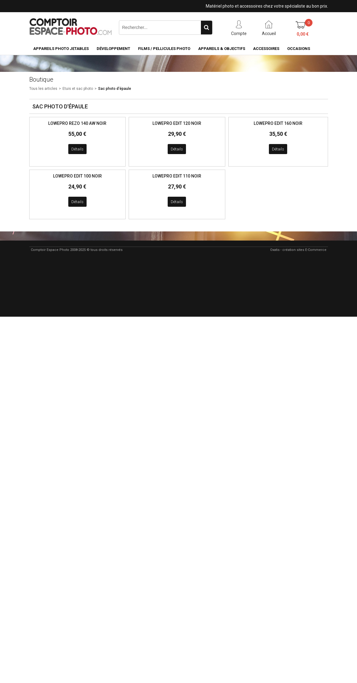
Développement (113, 48)
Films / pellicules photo (164, 48)
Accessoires (266, 48)
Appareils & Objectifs (221, 48)
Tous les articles (43, 88)
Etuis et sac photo (77, 88)
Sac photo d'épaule (114, 88)
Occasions (298, 48)
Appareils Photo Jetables (61, 48)
